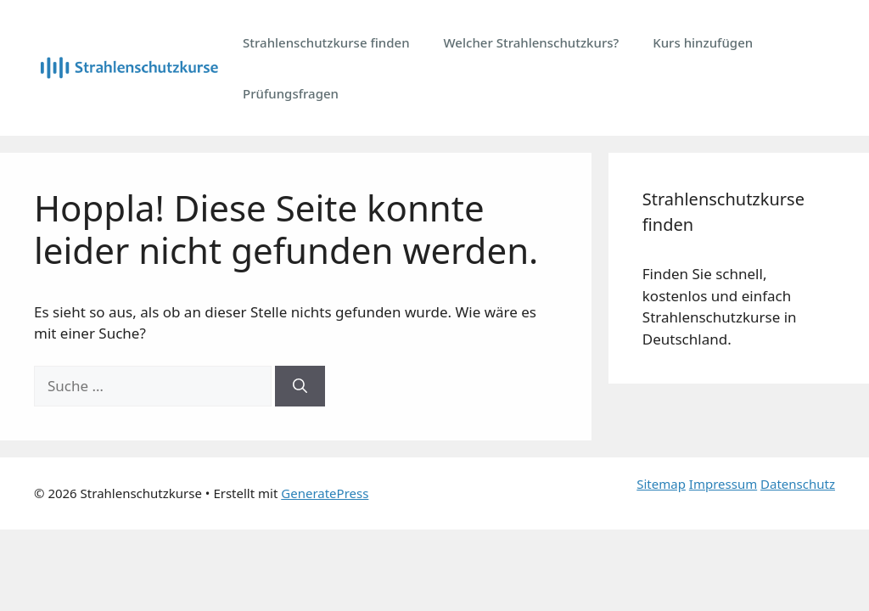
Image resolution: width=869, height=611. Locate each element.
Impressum (723, 483)
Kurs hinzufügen (703, 42)
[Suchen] (300, 386)
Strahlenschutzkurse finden (326, 42)
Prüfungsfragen (291, 93)
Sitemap (661, 483)
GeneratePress (324, 493)
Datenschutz (797, 483)
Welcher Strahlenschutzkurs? (532, 42)
